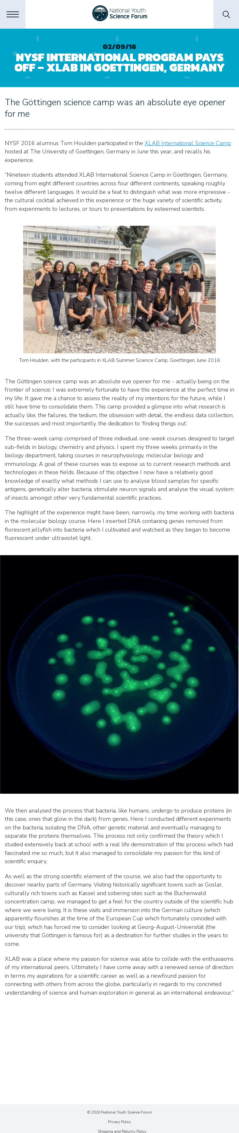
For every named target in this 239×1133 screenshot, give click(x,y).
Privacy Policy (119, 1121)
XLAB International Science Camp (188, 143)
